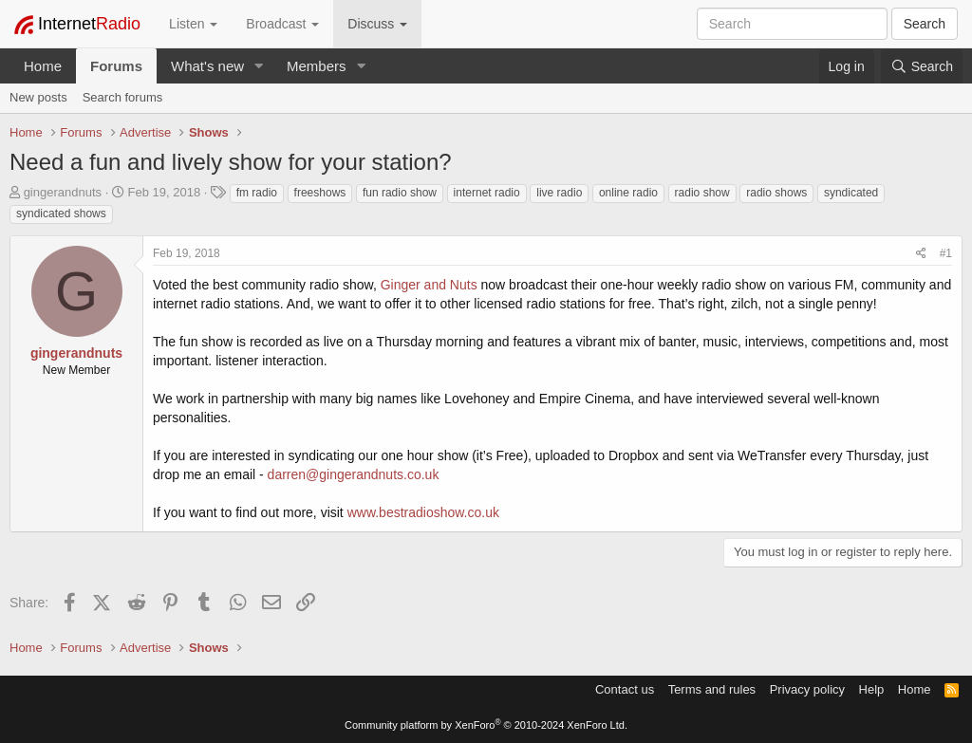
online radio (628, 192)
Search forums (123, 97)
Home (43, 66)
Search (924, 23)
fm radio (256, 192)
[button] (259, 66)
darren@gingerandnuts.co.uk (353, 474)
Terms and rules (712, 689)
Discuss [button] (377, 23)
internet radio (487, 192)
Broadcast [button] (282, 23)
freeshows (320, 192)
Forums (116, 66)
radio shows (776, 192)
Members (316, 66)
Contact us (624, 689)
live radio (559, 192)
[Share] (921, 254)
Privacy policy (807, 689)
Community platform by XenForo (486, 725)
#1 (946, 253)
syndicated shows (61, 213)
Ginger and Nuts (429, 284)
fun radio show (400, 192)
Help (872, 689)
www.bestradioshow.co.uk (423, 512)
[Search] (922, 66)
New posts (38, 97)
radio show (702, 192)
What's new (207, 66)
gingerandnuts (63, 192)
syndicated (851, 192)
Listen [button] (193, 23)
